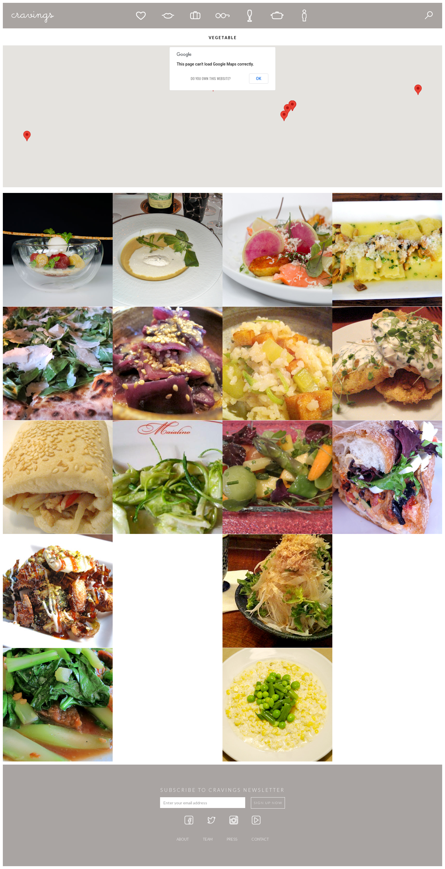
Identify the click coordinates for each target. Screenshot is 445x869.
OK (258, 78)
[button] (284, 116)
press (232, 839)
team (208, 839)
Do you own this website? (211, 78)
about (183, 839)
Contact (260, 839)
